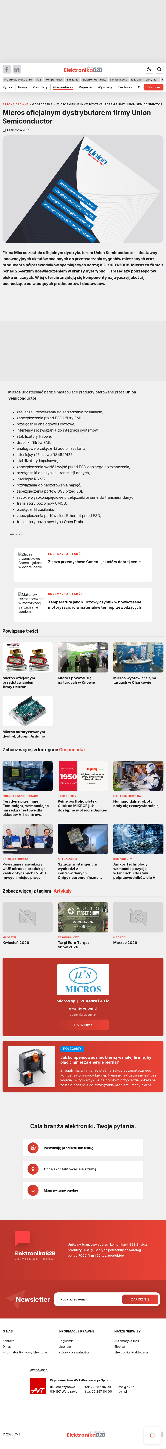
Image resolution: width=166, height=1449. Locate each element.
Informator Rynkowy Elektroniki (25, 1352)
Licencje (64, 1347)
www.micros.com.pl (83, 1008)
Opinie (143, 87)
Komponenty (54, 79)
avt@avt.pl (126, 1387)
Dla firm (153, 87)
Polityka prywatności (73, 1352)
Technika (125, 87)
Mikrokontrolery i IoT (144, 79)
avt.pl (122, 1391)
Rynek (7, 87)
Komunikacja (118, 79)
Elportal (119, 1347)
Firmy (22, 87)
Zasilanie (72, 79)
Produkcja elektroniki (18, 79)
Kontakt (8, 1341)
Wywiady (104, 87)
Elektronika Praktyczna (131, 1352)
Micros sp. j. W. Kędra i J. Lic (83, 1001)
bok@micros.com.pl (83, 1014)
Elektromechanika (95, 79)
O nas (7, 1347)
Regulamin (65, 1341)
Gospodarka (63, 87)
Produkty (40, 87)
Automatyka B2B (126, 1341)
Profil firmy (83, 1024)
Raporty (85, 87)
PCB (39, 79)
